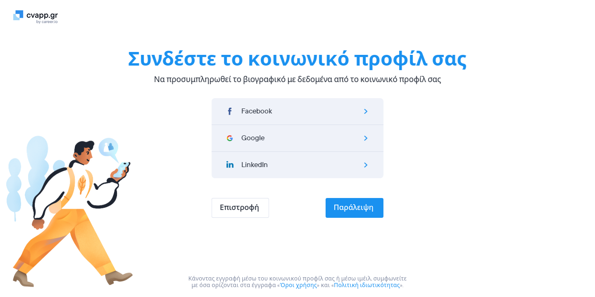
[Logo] (39, 16)
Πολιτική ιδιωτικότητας (367, 285)
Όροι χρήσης (298, 285)
